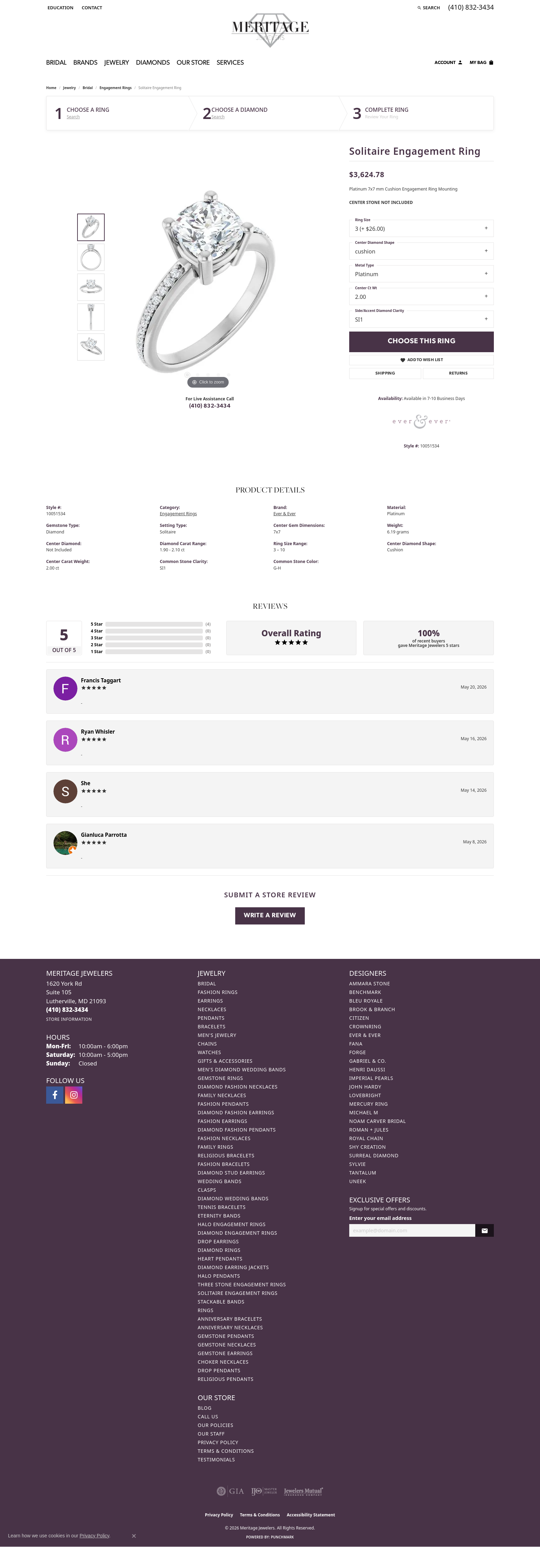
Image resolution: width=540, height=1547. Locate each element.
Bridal (56, 63)
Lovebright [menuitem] (365, 1095)
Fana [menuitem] (356, 1043)
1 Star (97, 651)
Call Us (208, 1416)
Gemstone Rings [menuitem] (220, 1078)
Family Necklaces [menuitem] (222, 1095)
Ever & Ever (284, 514)
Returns (458, 373)
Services (230, 63)
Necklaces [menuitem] (212, 1009)
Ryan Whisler (98, 731)
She (85, 783)
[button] (59, 7)
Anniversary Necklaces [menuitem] (230, 1327)
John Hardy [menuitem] (365, 1086)
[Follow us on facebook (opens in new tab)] (54, 1095)
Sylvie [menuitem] (357, 1164)
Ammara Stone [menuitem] (369, 983)
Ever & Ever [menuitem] (365, 1035)
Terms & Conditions (226, 1451)
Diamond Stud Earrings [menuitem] (231, 1172)
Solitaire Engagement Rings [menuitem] (238, 1293)
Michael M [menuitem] (363, 1112)
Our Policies (215, 1425)
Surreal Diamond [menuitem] (373, 1155)
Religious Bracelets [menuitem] (226, 1155)
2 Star (97, 645)
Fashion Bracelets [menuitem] (224, 1164)
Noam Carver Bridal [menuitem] (377, 1121)
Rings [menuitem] (206, 1310)
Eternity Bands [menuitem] (219, 1215)
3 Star (97, 638)
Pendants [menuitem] (211, 1018)
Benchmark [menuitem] (365, 992)
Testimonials (216, 1459)
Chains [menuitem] (207, 1043)
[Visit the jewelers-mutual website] (303, 1491)
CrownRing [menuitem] (365, 1026)
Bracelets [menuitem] (212, 1026)
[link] (91, 7)
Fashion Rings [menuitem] (218, 992)
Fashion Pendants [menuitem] (223, 1104)
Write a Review (270, 915)
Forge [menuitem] (357, 1052)
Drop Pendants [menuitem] (219, 1370)
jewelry (69, 87)
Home (51, 87)
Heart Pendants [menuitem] (220, 1258)
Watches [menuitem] (209, 1052)
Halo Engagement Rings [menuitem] (232, 1224)
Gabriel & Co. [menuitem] (367, 1061)
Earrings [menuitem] (210, 1000)
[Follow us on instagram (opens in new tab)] (73, 1095)
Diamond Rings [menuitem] (219, 1250)
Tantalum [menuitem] (362, 1172)
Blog (204, 1408)
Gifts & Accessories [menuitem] (225, 1061)
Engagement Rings (116, 87)
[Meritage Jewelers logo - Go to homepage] (270, 30)
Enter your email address (380, 1217)
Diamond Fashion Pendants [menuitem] (237, 1129)
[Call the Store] (67, 1010)
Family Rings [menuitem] (215, 1147)
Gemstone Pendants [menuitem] (226, 1336)
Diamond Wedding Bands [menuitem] (233, 1198)
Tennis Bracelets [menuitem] (222, 1207)
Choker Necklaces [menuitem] (223, 1362)
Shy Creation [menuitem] (367, 1147)
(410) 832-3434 (210, 406)
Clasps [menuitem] (207, 1190)
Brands (85, 63)
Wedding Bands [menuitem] (219, 1181)
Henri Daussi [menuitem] (367, 1069)
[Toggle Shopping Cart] (482, 63)
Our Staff (211, 1433)
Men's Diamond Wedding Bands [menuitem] (242, 1069)
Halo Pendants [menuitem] (219, 1276)
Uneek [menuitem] (357, 1181)
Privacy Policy (218, 1442)
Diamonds (153, 63)
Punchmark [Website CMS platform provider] (282, 1537)
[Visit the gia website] (230, 1491)
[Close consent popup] (134, 1536)
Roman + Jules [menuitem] (368, 1129)
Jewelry (116, 63)
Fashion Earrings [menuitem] (222, 1121)
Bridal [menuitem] (207, 983)
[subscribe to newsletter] (484, 1230)
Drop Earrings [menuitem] (218, 1241)
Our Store (193, 63)
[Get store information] (69, 1019)
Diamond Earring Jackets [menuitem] (233, 1267)
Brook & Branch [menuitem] (372, 1009)
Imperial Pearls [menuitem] (371, 1078)
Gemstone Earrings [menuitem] (225, 1353)
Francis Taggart (101, 680)
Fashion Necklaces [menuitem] (224, 1138)
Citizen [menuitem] (359, 1018)
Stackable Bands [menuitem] (221, 1301)
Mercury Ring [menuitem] (368, 1104)
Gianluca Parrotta (104, 834)
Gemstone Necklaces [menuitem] (227, 1344)
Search (73, 117)
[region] (208, 287)
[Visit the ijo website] (264, 1491)
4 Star (97, 631)
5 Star (97, 624)
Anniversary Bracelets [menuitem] (230, 1319)
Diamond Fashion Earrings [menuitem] (236, 1112)
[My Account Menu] (449, 63)
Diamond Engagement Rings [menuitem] (237, 1233)
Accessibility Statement (311, 1515)
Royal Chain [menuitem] (366, 1138)
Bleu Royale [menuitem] (366, 1000)
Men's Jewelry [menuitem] (217, 1035)
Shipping (385, 373)
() (208, 624)
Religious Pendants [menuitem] (225, 1379)
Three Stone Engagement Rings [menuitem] (242, 1284)
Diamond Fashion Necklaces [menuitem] (238, 1086)
